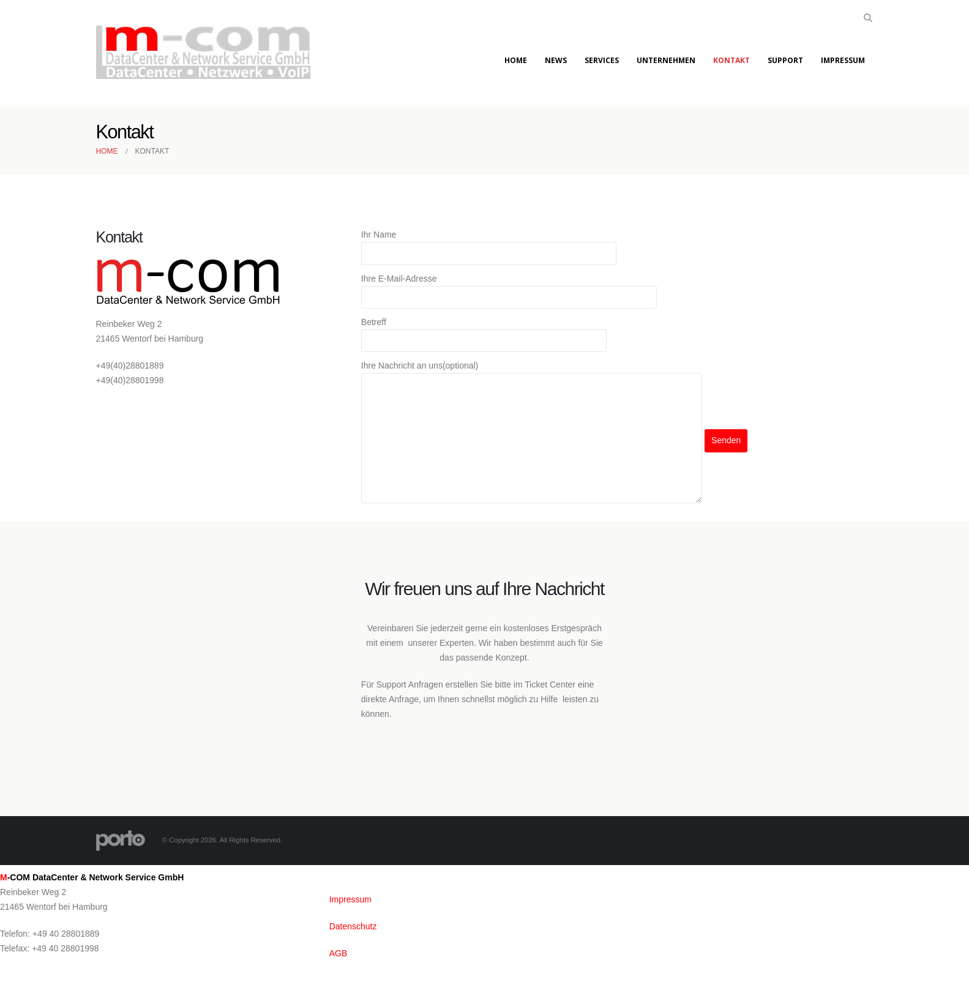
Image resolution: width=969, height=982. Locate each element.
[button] (868, 17)
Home (515, 60)
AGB (338, 953)
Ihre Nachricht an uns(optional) (531, 403)
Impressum (843, 60)
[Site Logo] (203, 53)
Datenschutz (353, 926)
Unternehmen (666, 60)
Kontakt (731, 60)
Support (785, 60)
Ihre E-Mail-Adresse (509, 289)
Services (602, 60)
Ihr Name (488, 245)
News (556, 60)
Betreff (484, 332)
